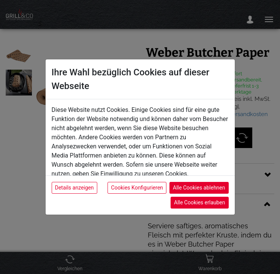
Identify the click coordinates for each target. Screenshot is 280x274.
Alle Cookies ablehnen (199, 188)
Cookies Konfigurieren (137, 188)
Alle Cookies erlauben (199, 202)
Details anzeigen (74, 188)
